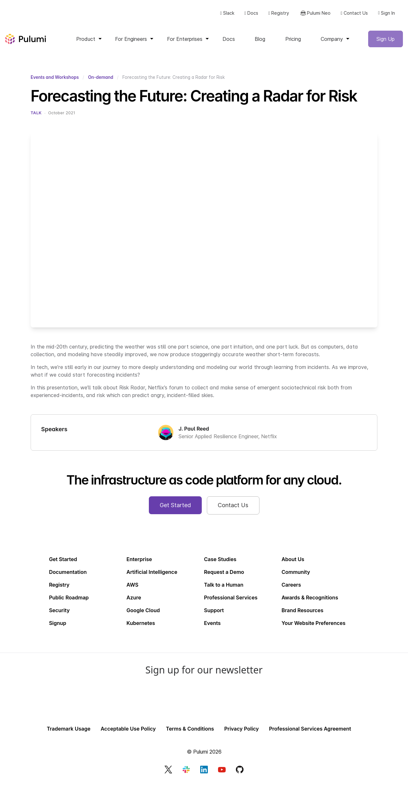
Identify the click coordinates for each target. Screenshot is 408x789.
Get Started (63, 564)
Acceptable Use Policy (128, 734)
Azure (134, 602)
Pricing (293, 44)
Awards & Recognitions (309, 602)
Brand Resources (302, 615)
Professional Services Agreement (310, 734)
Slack (225, 16)
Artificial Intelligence (152, 577)
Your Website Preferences (313, 628)
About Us (292, 564)
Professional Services (231, 602)
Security (59, 615)
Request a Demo (224, 577)
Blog (260, 44)
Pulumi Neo (312, 16)
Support (214, 615)
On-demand (100, 82)
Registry (276, 16)
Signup (57, 628)
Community (295, 577)
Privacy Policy (241, 734)
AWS (132, 590)
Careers (291, 590)
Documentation (68, 577)
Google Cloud (143, 615)
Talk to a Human (224, 590)
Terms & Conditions (190, 734)
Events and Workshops (55, 82)
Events (212, 628)
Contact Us (352, 16)
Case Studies (220, 564)
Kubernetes (141, 628)
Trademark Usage (69, 734)
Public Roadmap (69, 602)
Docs (249, 16)
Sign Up (385, 44)
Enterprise (139, 564)
